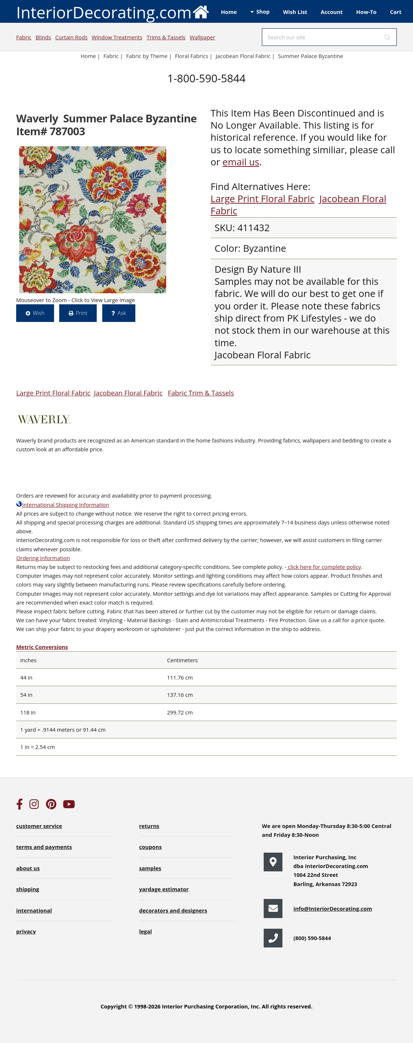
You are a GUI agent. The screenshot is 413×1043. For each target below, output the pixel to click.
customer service (39, 825)
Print (81, 312)
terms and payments (44, 846)
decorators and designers (173, 910)
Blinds (43, 37)
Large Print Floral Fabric (263, 198)
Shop (263, 11)
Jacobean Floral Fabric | (245, 56)
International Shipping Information (62, 504)
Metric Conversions (42, 646)
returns (149, 825)
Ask (122, 312)
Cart (395, 11)
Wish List (295, 11)
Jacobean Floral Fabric (128, 392)
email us (240, 161)
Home (229, 11)
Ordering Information (43, 558)
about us (28, 868)
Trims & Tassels (166, 37)
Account (332, 11)
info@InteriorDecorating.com (332, 908)
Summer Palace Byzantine (310, 56)
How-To (366, 11)
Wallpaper (202, 37)
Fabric (23, 37)
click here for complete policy (323, 566)
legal (145, 931)
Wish (38, 312)
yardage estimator (164, 889)
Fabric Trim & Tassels (201, 392)
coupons (150, 846)
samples (150, 868)
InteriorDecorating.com (113, 11)
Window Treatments (117, 37)
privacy (26, 931)
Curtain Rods (71, 37)
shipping (27, 889)
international (34, 910)
